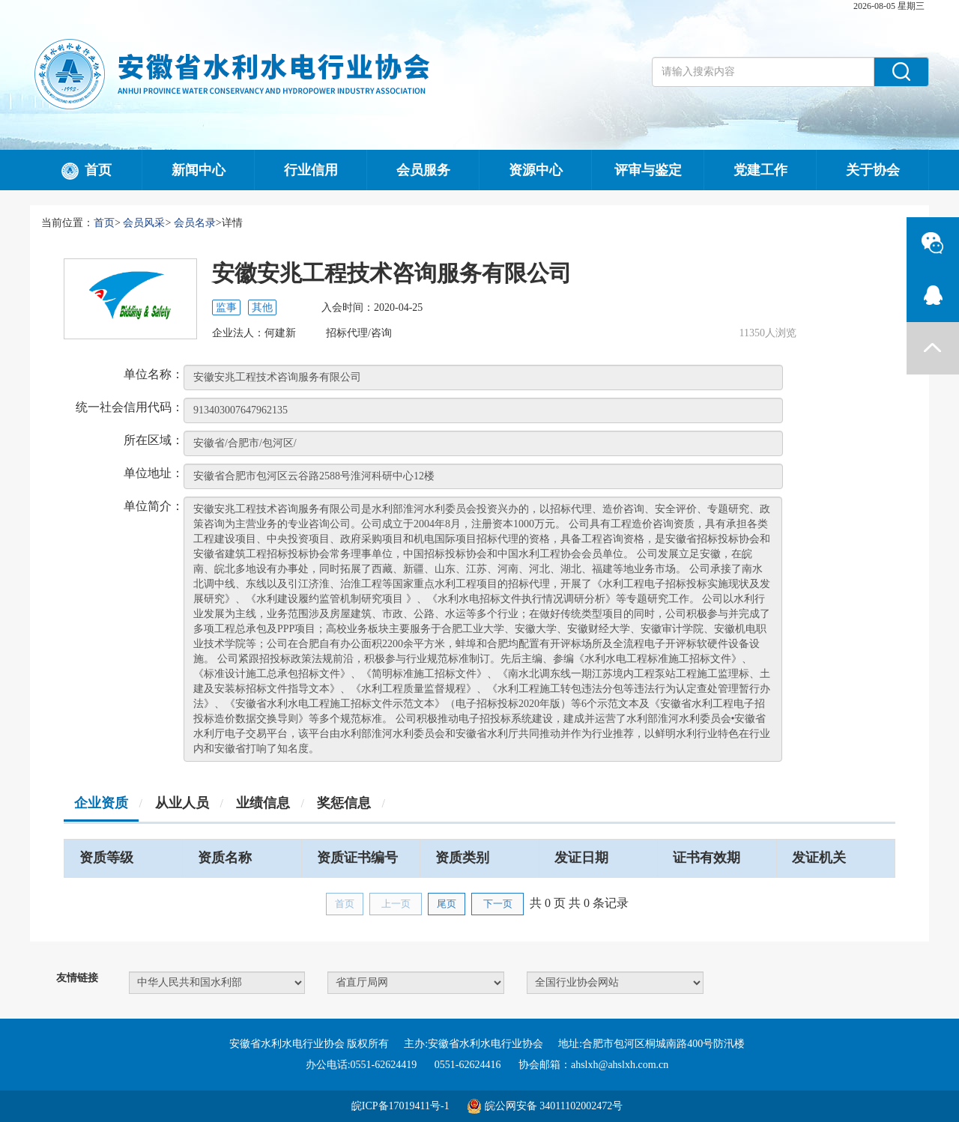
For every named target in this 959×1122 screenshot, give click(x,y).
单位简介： (154, 506)
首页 (86, 172)
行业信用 (311, 170)
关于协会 (873, 170)
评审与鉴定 (648, 170)
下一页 (497, 903)
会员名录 (195, 222)
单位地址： (154, 473)
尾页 (446, 903)
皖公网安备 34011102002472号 (554, 1106)
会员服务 (423, 170)
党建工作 (760, 170)
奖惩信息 (344, 802)
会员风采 (144, 222)
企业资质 (101, 802)
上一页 (396, 903)
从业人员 (182, 802)
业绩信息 (263, 802)
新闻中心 (199, 170)
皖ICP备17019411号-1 (400, 1106)
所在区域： (154, 440)
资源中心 (536, 170)
